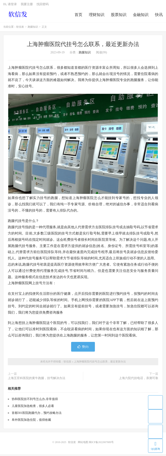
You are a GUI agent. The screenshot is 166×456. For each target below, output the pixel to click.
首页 (78, 16)
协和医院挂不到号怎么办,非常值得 (35, 400)
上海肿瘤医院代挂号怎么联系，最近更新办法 (83, 46)
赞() (83, 348)
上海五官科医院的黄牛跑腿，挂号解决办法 (36, 379)
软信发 (18, 15)
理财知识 (96, 16)
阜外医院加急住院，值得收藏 (31, 421)
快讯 (159, 16)
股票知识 (118, 16)
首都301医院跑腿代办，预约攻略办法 (37, 414)
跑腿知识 (33, 28)
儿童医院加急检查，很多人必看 (33, 407)
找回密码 (43, 5)
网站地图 (83, 443)
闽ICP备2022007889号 (101, 443)
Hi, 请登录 (10, 5)
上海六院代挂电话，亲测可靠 (138, 379)
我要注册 (27, 5)
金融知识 (140, 16)
